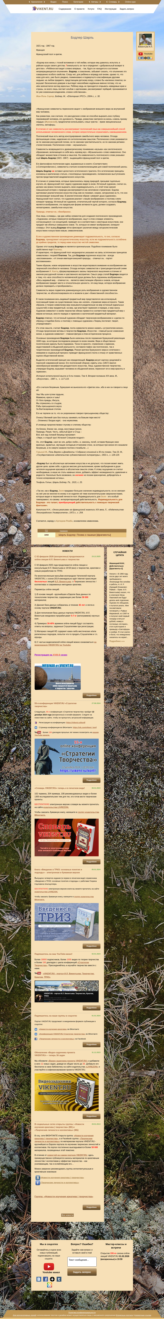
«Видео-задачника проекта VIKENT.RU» (68, 1061)
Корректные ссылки (142, 1315)
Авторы (94, 2)
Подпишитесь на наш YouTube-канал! (53, 954)
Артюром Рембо (64, 521)
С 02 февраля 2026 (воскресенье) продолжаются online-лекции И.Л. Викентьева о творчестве (59, 558)
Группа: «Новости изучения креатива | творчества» (64, 1196)
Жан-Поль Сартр (45, 96)
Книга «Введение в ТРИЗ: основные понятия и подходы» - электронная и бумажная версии (58, 871)
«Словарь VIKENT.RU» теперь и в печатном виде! (60, 788)
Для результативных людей (24, 1315)
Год (46, 531)
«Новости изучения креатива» (53, 1029)
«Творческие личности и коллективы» (57, 1039)
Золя (61, 491)
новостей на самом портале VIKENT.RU (67, 1155)
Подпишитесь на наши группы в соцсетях (56, 1016)
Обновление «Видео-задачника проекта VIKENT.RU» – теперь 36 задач (55, 1054)
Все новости (67, 1215)
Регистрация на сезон (51, 655)
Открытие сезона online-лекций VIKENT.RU (115, 1256)
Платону (57, 249)
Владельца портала (124, 1315)
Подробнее (91, 695)
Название (64, 531)
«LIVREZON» (92, 1067)
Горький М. (42, 452)
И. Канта (53, 271)
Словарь (113, 2)
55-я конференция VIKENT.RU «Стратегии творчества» (56, 704)
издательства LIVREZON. (56, 807)
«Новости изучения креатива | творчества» (62, 1178)
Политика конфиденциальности (82, 1313)
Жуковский (51, 122)
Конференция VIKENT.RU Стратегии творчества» (62, 1034)
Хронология (36, 2)
